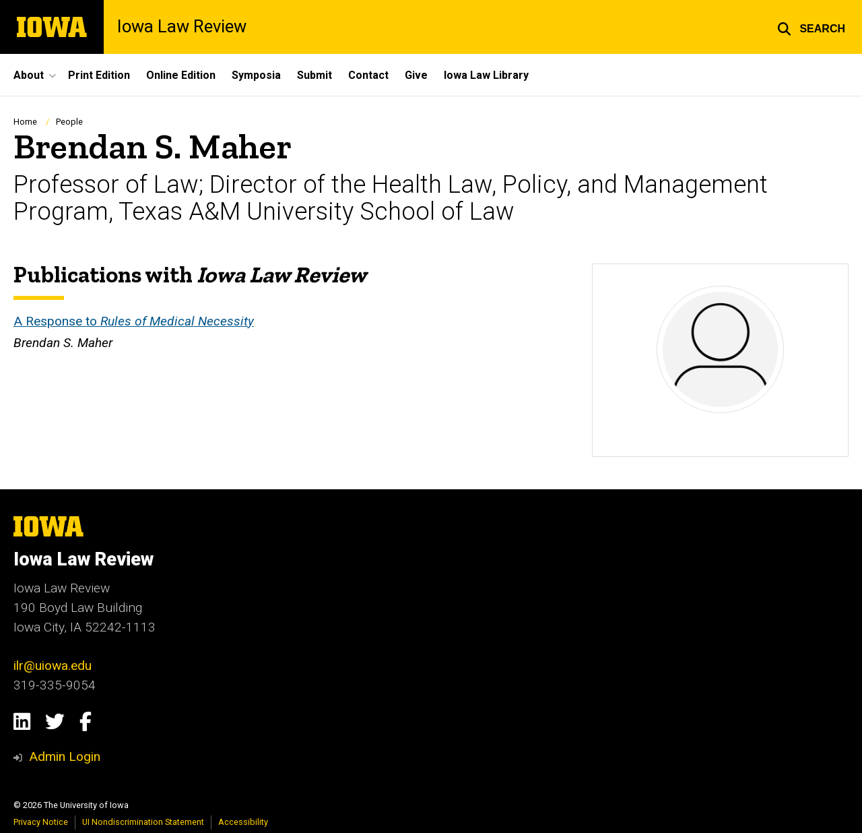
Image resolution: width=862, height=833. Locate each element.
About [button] (28, 75)
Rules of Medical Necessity (177, 321)
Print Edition (99, 75)
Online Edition (181, 75)
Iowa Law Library (486, 75)
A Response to (56, 321)
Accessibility (243, 822)
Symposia (256, 75)
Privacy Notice (40, 822)
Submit (314, 75)
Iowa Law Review (181, 27)
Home (25, 122)
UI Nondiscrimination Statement (143, 822)
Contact (368, 75)
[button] (811, 27)
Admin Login (64, 756)
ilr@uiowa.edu (52, 665)
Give (416, 75)
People (69, 122)
